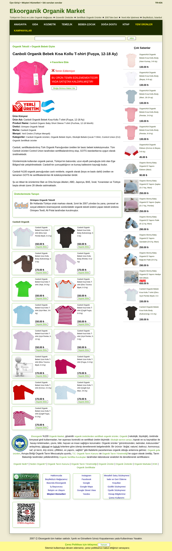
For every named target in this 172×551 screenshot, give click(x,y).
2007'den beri (111, 17)
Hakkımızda (56, 475)
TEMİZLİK (67, 24)
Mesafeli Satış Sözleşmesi (116, 475)
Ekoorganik (36, 436)
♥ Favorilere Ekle (59, 62)
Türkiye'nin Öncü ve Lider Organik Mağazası (31, 17)
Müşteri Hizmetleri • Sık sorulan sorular (42, 2)
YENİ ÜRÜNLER (143, 24)
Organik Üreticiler (124, 464)
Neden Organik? (38, 464)
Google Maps (86, 486)
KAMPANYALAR (23, 30)
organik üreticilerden (84, 436)
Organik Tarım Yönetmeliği (115, 453)
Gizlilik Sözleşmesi (117, 486)
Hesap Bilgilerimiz (116, 494)
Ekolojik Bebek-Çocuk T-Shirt (87, 137)
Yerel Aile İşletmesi (130, 17)
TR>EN (158, 2)
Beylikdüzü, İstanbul (152, 17)
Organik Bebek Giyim (43, 46)
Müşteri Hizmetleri (56, 494)
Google (86, 483)
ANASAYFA (20, 24)
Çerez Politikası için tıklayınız (81, 544)
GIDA (35, 24)
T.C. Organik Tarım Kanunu (85, 453)
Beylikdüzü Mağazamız (56, 479)
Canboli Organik (28, 130)
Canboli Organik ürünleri (38, 137)
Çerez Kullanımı (116, 497)
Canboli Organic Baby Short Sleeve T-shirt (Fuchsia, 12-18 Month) (61, 123)
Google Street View (86, 490)
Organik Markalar (142, 464)
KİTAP (126, 24)
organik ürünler (111, 436)
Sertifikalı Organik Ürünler (89, 17)
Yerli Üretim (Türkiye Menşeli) (36, 133)
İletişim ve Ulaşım (56, 490)
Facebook (86, 479)
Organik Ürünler (106, 464)
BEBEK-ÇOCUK (87, 24)
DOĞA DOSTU (109, 24)
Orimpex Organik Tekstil (32, 126)
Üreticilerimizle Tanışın (26, 194)
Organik (123, 436)
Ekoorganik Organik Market (47, 11)
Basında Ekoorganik (56, 483)
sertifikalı (99, 436)
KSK (155, 464)
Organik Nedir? (21, 464)
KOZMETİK (50, 24)
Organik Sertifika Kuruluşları (72, 457)
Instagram (86, 475)
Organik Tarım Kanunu (58, 464)
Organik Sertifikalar (86, 467)
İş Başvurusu (56, 486)
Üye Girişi (15, 2)
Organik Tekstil (21, 46)
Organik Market (56, 436)
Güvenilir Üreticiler (64, 17)
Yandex (86, 494)
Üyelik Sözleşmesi (116, 490)
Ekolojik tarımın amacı (121, 439)
